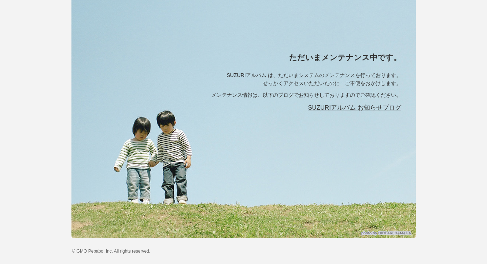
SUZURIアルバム (138, 22)
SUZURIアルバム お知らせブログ (354, 107)
